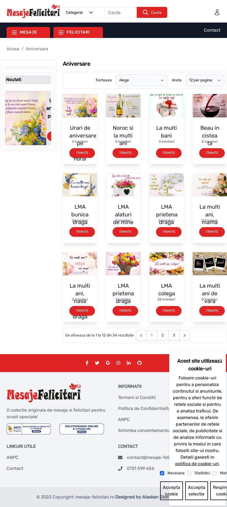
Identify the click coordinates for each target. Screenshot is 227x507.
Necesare (176, 473)
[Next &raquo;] (184, 335)
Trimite (82, 153)
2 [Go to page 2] (163, 335)
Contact (212, 30)
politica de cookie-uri (197, 463)
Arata (177, 80)
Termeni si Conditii (137, 397)
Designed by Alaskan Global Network (153, 497)
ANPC (124, 419)
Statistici (202, 473)
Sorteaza (104, 80)
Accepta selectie (196, 491)
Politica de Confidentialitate (146, 408)
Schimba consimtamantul (144, 430)
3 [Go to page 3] (174, 335)
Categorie (80, 12)
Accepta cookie (171, 491)
